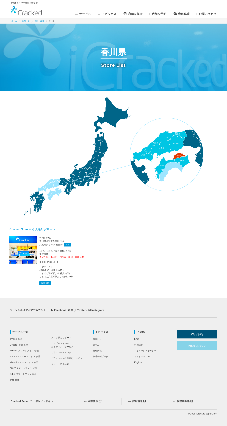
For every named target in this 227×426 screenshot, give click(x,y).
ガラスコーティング (61, 352)
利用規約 (138, 345)
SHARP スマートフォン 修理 (24, 350)
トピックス (101, 331)
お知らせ (97, 339)
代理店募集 (183, 401)
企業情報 (92, 401)
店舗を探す (133, 13)
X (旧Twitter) (77, 310)
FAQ (136, 339)
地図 (67, 244)
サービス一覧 (20, 331)
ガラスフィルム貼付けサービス (66, 358)
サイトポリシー (142, 356)
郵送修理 (182, 13)
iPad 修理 (15, 380)
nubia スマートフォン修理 (23, 374)
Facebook (58, 310)
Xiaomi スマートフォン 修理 (24, 362)
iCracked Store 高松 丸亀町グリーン (32, 229)
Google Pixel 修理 (19, 345)
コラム (96, 345)
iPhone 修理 (16, 339)
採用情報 (137, 401)
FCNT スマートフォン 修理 (23, 368)
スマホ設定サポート (61, 337)
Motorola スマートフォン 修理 (25, 356)
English (138, 362)
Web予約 (199, 334)
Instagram (96, 310)
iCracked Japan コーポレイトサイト (31, 401)
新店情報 (97, 350)
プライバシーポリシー (145, 350)
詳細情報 (45, 283)
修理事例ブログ (100, 356)
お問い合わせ (207, 14)
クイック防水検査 (60, 364)
